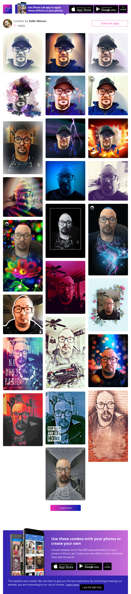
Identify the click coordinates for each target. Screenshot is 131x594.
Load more (65, 508)
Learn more (72, 584)
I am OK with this (91, 587)
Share (110, 23)
